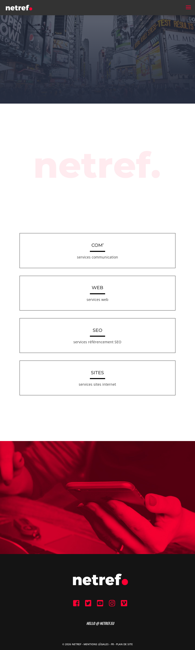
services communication (97, 257)
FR (112, 644)
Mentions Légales (96, 644)
